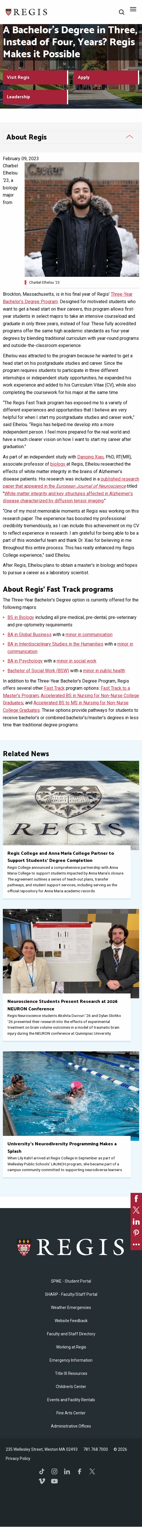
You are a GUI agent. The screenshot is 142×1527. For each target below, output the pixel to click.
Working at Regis (71, 1347)
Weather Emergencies (71, 1307)
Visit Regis (18, 77)
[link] (136, 1198)
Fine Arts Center (71, 1413)
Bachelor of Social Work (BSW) (38, 670)
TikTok (41, 1471)
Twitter (92, 1471)
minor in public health (104, 670)
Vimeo (41, 1481)
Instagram (54, 1471)
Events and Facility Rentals (71, 1399)
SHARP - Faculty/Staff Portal (71, 1294)
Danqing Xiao (90, 457)
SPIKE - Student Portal (71, 1281)
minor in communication (89, 634)
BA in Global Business (29, 634)
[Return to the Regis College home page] (27, 11)
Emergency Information (71, 1360)
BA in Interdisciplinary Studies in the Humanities (55, 644)
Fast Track (54, 688)
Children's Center (71, 1386)
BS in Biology (20, 617)
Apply (84, 77)
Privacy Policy (18, 1459)
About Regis (26, 138)
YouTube (54, 1481)
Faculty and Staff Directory (71, 1334)
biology (58, 464)
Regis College (71, 1247)
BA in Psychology (25, 661)
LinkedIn (67, 1471)
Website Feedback (71, 1320)
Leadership (18, 97)
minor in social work (76, 661)
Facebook (79, 1471)
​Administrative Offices (71, 1426)
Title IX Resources (71, 1373)
